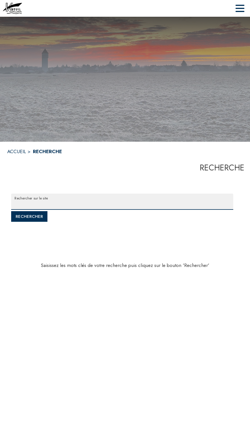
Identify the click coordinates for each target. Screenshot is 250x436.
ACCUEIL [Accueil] (16, 151)
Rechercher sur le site (31, 198)
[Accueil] (12, 8)
